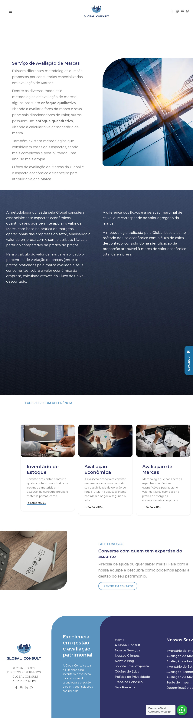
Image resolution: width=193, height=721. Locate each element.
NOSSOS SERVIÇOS (154, 409)
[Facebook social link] (172, 11)
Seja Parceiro (125, 687)
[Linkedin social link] (182, 11)
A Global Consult (127, 645)
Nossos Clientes (127, 655)
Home (119, 640)
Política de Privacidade (132, 677)
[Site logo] (96, 11)
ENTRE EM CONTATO (138, 586)
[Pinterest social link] (177, 11)
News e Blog (124, 661)
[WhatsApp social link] (187, 11)
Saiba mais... (36, 503)
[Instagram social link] (21, 688)
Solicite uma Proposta (132, 666)
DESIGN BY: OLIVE (24, 681)
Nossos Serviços (127, 650)
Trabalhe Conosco (129, 682)
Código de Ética (127, 671)
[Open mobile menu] (10, 11)
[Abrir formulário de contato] (189, 360)
